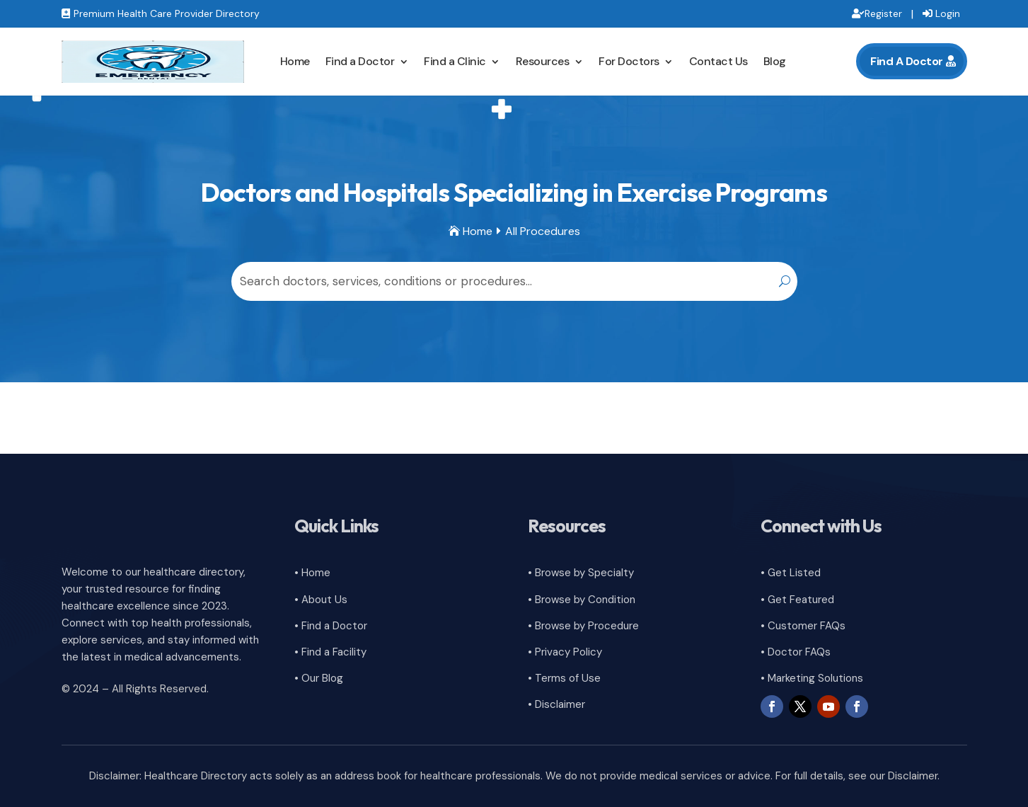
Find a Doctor (360, 61)
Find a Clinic (455, 61)
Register (883, 13)
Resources (543, 61)
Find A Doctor (906, 61)
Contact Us (718, 61)
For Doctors (629, 61)
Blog (774, 61)
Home (295, 61)
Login (947, 13)
